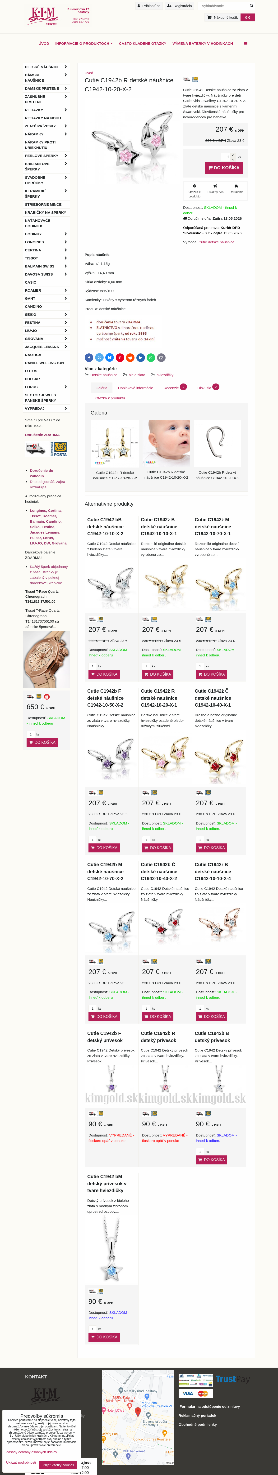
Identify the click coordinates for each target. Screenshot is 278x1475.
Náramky (47, 134)
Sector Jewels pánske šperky (40, 397)
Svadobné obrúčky (47, 180)
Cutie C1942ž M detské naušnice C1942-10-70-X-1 (213, 526)
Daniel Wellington (44, 363)
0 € (247, 17)
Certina (47, 250)
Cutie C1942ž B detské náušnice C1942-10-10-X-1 (159, 526)
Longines (47, 242)
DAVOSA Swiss (47, 274)
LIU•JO (47, 330)
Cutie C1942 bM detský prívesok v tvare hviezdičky (106, 1183)
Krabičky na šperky (45, 212)
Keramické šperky (47, 193)
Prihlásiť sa (149, 6)
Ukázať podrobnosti (21, 1462)
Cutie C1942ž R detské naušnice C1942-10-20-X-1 (159, 698)
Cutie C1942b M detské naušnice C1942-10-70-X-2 (105, 871)
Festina (47, 322)
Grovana (47, 339)
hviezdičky (165, 375)
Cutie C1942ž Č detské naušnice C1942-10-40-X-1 (213, 698)
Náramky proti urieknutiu (40, 145)
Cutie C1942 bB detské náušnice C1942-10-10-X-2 (105, 526)
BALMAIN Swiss (47, 266)
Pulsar (32, 379)
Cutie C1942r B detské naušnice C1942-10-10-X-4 (213, 871)
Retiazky (47, 110)
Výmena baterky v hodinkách (202, 43)
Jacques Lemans (47, 347)
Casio (31, 282)
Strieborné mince (43, 204)
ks (94, 666)
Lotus (31, 371)
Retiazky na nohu (43, 118)
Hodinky (47, 234)
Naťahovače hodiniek (37, 223)
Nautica (33, 355)
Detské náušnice (104, 375)
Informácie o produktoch (84, 43)
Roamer (47, 290)
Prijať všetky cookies (58, 1465)
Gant (47, 298)
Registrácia (179, 6)
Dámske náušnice (47, 77)
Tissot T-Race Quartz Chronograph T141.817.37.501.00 (42, 596)
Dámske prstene (47, 88)
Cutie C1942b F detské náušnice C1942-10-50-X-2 (105, 698)
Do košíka (224, 167)
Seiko (47, 314)
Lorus (47, 387)
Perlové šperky (47, 156)
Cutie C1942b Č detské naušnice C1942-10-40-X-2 (159, 871)
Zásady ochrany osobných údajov (31, 1452)
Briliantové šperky (47, 166)
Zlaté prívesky (47, 126)
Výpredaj (47, 408)
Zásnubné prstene (47, 99)
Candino (33, 306)
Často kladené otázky (142, 43)
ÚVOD (44, 43)
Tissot (47, 258)
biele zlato (137, 375)
